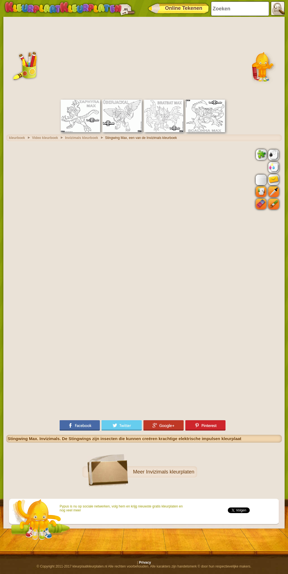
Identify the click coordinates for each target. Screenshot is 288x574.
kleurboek (17, 138)
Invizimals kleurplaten (170, 472)
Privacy (145, 562)
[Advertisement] (144, 57)
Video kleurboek (45, 138)
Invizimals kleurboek (81, 138)
